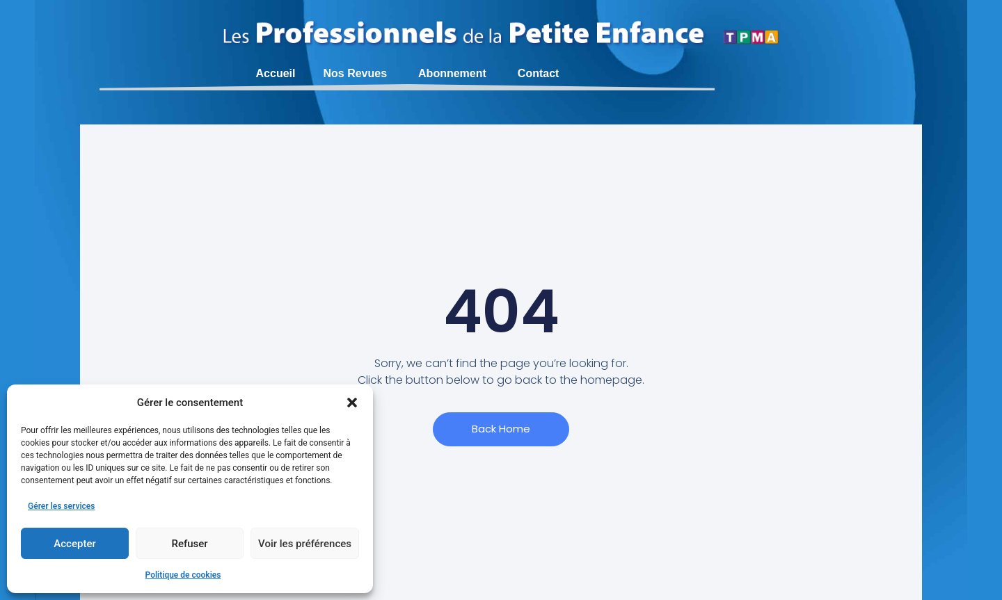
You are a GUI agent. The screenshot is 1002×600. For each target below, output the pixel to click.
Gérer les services (61, 506)
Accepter (74, 543)
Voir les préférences (304, 543)
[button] (352, 403)
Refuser (189, 543)
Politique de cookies (183, 575)
